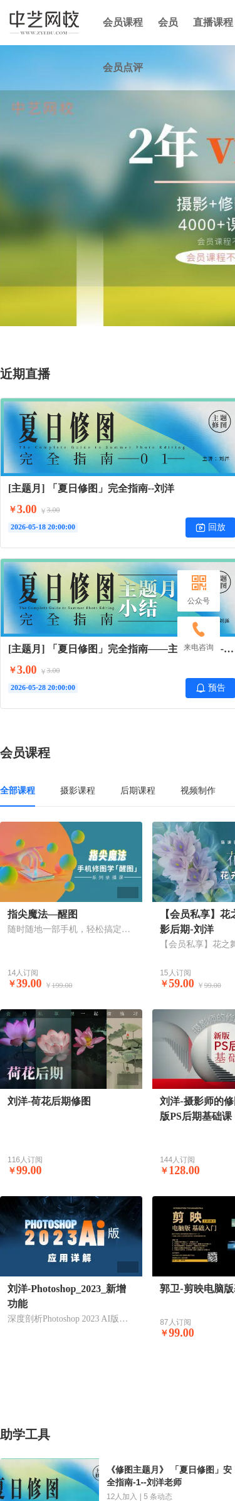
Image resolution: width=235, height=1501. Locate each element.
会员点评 (123, 67)
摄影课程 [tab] (77, 790)
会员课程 (123, 22)
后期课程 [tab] (137, 790)
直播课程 (213, 22)
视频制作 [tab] (198, 790)
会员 (168, 22)
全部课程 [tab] (17, 790)
